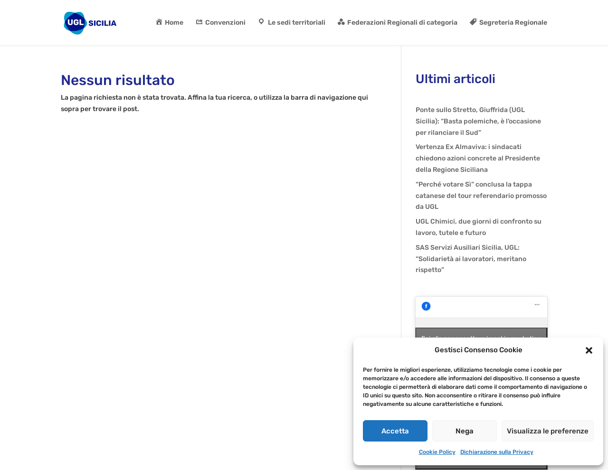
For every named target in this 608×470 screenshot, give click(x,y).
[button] (589, 350)
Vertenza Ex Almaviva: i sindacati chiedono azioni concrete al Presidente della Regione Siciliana (478, 158)
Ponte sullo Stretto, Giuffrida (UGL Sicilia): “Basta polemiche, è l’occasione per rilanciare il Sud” (478, 121)
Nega (465, 431)
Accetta (395, 431)
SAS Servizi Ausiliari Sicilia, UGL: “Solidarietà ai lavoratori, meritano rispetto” (471, 259)
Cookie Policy (437, 452)
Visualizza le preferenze (548, 431)
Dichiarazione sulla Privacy (496, 452)
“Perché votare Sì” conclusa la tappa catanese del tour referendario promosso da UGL (481, 195)
